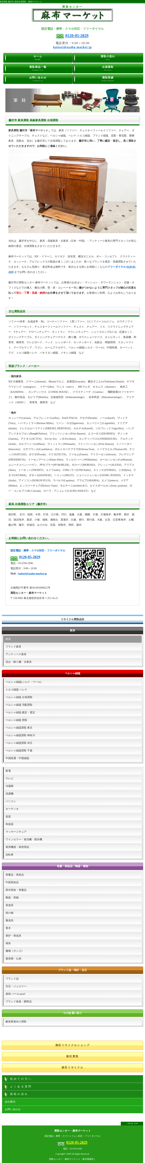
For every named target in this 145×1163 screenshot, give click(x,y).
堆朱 (8, 943)
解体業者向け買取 (16, 1021)
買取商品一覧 (38, 68)
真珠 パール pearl (15, 994)
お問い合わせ (38, 79)
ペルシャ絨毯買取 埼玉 (19, 743)
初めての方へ (18, 1079)
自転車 (9, 854)
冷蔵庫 (9, 786)
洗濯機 (9, 793)
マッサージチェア (16, 831)
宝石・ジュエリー (16, 986)
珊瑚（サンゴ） (15, 951)
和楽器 (9, 824)
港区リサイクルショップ (72, 1045)
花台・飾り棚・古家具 (19, 662)
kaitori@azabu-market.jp (72, 47)
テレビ (9, 778)
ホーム (38, 58)
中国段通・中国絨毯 (17, 758)
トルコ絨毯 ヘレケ (16, 689)
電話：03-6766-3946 (72, 1149)
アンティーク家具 (16, 654)
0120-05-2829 (77, 35)
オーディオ (12, 809)
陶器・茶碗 (12, 897)
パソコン (11, 801)
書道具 (9, 920)
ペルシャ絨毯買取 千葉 (19, 750)
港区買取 (72, 1056)
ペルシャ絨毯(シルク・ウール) (23, 682)
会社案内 (10, 1101)
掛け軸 (9, 912)
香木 (8, 928)
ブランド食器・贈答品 (19, 1001)
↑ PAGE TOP (132, 1123)
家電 (8, 770)
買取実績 (108, 79)
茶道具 (9, 905)
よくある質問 (18, 1086)
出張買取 (108, 68)
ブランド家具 (13, 646)
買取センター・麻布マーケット (72, 1130)
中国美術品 (12, 882)
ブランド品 (12, 978)
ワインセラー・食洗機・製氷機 (24, 839)
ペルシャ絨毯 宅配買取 (19, 704)
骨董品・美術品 (15, 874)
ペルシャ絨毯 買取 (16, 720)
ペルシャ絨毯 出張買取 (19, 697)
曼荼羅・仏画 (13, 958)
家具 (8, 639)
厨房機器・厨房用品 (17, 847)
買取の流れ (108, 58)
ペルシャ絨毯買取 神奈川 (20, 735)
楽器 (8, 816)
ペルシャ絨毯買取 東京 (19, 727)
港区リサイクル (72, 1067)
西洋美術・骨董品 (16, 890)
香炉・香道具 (13, 935)
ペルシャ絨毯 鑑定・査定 (20, 712)
